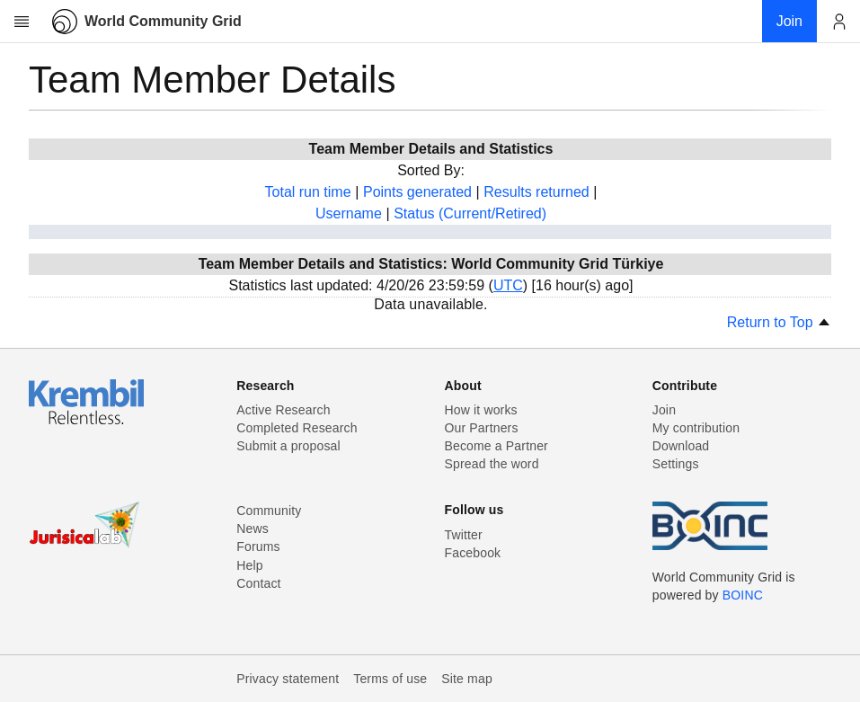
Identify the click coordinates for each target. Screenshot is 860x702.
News (252, 528)
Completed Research (296, 428)
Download (681, 446)
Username (348, 213)
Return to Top (779, 322)
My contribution (696, 428)
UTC (508, 285)
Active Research (283, 410)
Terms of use (390, 678)
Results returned (536, 192)
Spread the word (492, 464)
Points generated (417, 192)
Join (664, 410)
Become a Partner (496, 446)
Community (268, 510)
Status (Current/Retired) (470, 213)
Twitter (464, 535)
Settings (675, 464)
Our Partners (482, 428)
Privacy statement (287, 678)
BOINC (743, 595)
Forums (257, 546)
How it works (481, 410)
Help (249, 565)
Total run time (308, 192)
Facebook (473, 553)
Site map (466, 678)
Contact (258, 583)
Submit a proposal (288, 446)
